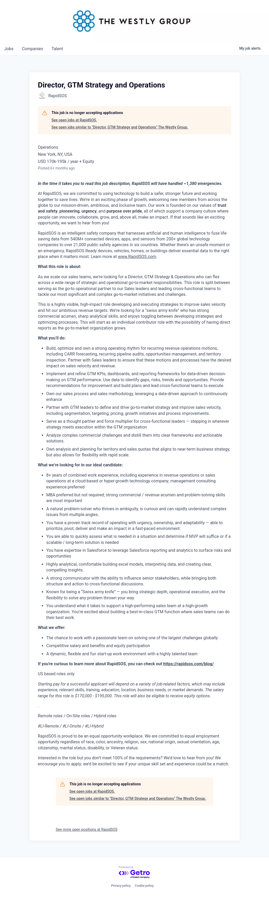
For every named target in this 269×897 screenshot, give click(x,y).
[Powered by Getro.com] (134, 872)
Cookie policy (144, 886)
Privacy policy (121, 886)
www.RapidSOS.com (137, 256)
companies (32, 48)
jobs (8, 48)
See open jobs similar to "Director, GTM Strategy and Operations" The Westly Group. (119, 127)
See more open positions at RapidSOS (86, 829)
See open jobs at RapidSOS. (74, 120)
